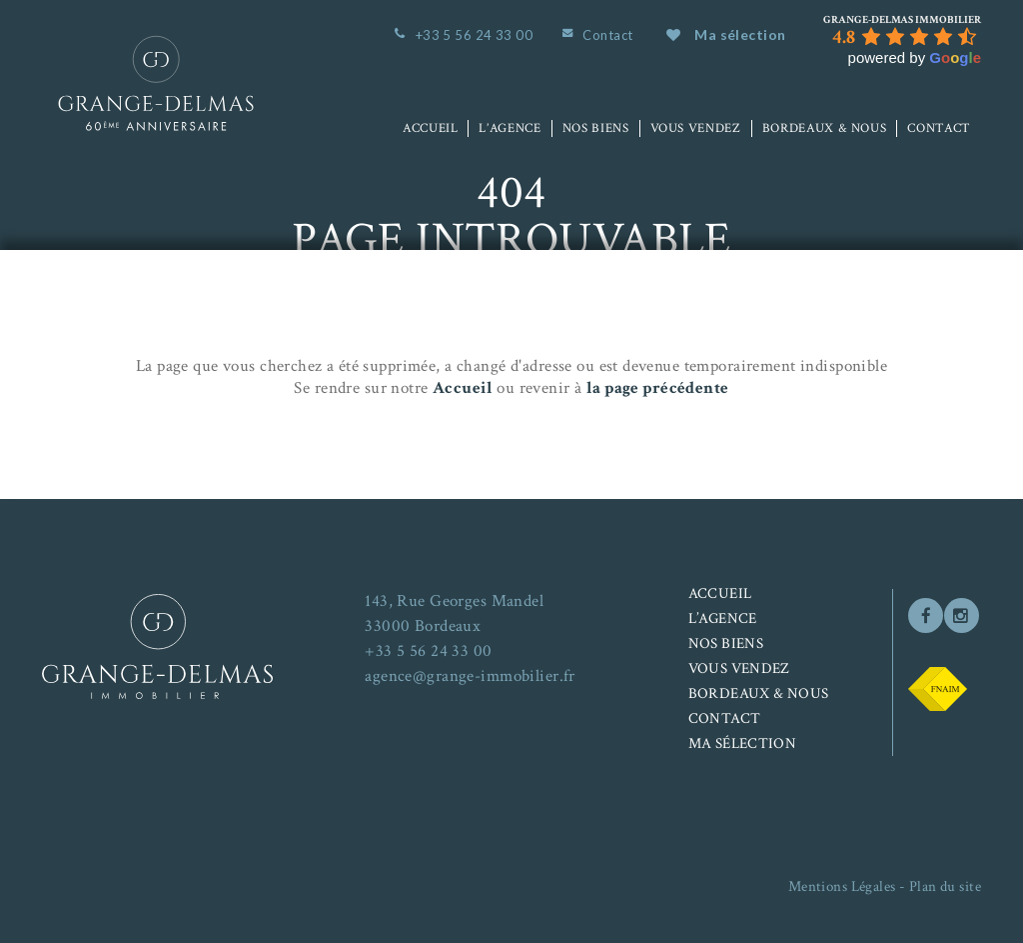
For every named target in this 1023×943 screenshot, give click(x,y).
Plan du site (945, 886)
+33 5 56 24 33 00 (474, 35)
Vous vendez (695, 128)
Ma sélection (725, 34)
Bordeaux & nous (824, 128)
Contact (607, 35)
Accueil (431, 128)
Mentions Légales (842, 886)
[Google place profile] (902, 20)
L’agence (509, 128)
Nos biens (595, 128)
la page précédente (657, 388)
